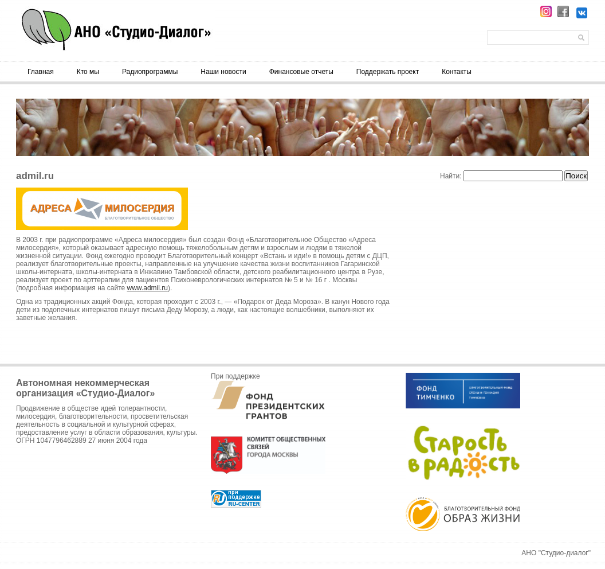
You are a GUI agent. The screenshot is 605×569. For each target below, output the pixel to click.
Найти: (451, 176)
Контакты (457, 72)
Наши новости (223, 72)
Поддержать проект (387, 72)
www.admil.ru (147, 288)
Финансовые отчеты (301, 72)
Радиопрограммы (150, 72)
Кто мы (88, 72)
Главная (41, 72)
